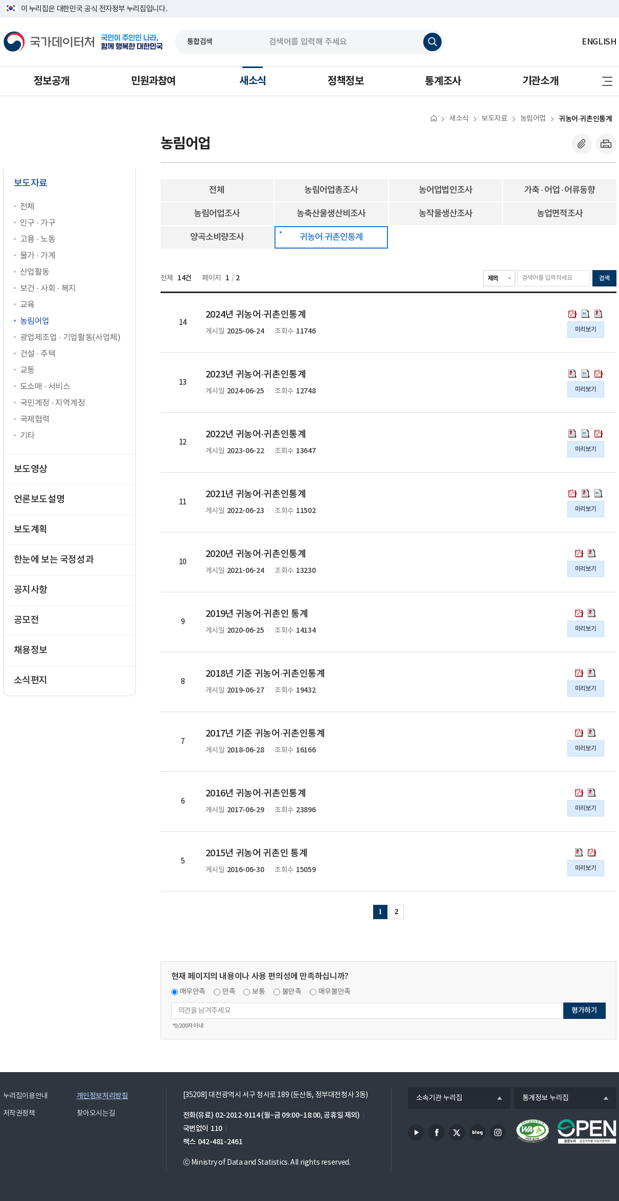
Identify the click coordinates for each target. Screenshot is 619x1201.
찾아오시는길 (96, 1113)
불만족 (292, 992)
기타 (27, 435)
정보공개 (52, 81)
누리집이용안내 (25, 1096)
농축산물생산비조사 (330, 214)
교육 (27, 304)
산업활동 (35, 272)
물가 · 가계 (38, 255)
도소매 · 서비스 (45, 386)
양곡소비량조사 (217, 237)
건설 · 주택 (38, 354)
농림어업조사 (217, 214)
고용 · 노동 (38, 239)
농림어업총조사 (331, 190)
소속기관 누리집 (435, 1098)
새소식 (252, 81)
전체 (27, 206)
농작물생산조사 (445, 214)
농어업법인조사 (445, 190)
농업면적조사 (560, 214)
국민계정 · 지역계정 (52, 403)
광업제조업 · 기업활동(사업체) (70, 337)
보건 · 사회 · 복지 (48, 288)
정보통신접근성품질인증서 (532, 1131)
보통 (258, 992)
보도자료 (494, 119)
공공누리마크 (586, 1131)
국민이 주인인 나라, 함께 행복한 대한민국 (132, 42)
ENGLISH (599, 42)
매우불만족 (334, 992)
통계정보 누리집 (541, 1098)
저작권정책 (19, 1113)
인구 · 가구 (38, 223)
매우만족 (193, 992)
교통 (27, 370)
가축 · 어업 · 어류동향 (559, 190)
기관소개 (540, 81)
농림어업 (35, 321)
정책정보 (345, 81)
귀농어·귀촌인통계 (585, 119)
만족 (228, 992)
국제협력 (35, 419)
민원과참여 (153, 81)
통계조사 (443, 81)
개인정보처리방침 (102, 1096)
